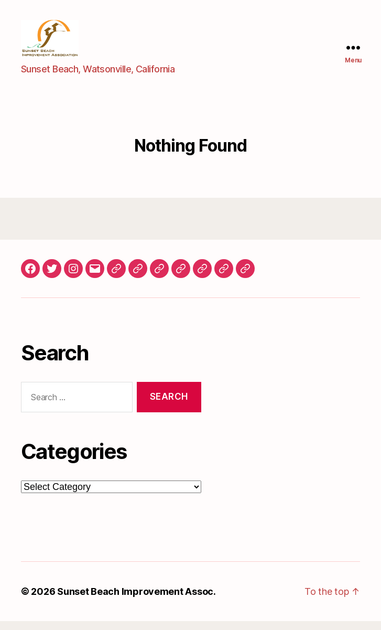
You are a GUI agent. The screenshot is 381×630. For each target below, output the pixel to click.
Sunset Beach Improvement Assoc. (136, 600)
